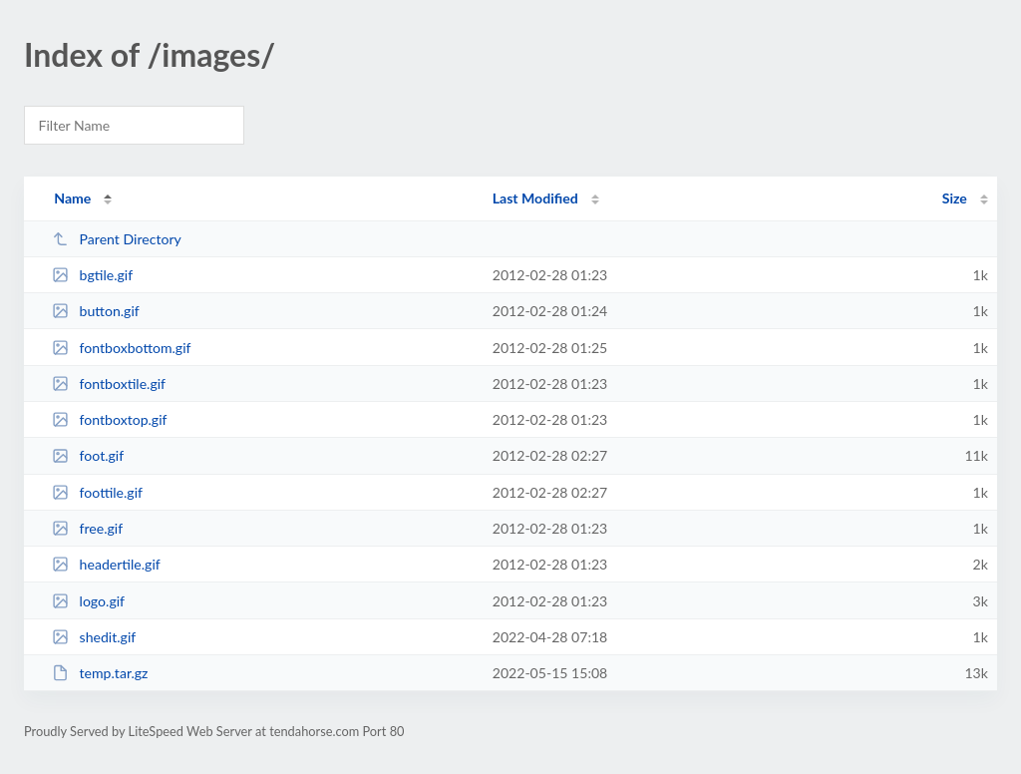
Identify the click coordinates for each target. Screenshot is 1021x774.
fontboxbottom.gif (121, 347)
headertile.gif (106, 564)
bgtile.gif (92, 274)
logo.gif (88, 600)
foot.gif (88, 455)
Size (954, 198)
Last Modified (535, 198)
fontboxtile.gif (109, 383)
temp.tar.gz (100, 672)
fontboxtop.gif (109, 419)
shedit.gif (94, 636)
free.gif (87, 528)
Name (72, 198)
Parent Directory (116, 238)
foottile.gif (97, 492)
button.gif (96, 310)
